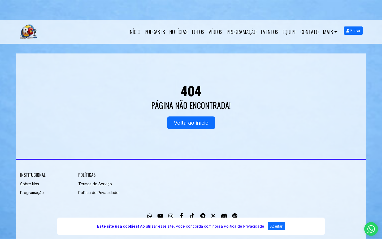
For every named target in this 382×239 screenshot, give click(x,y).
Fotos (198, 32)
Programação (242, 32)
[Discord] (224, 216)
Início (134, 32)
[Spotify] (234, 216)
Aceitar (276, 226)
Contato (310, 32)
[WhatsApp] (149, 216)
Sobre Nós (29, 184)
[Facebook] (181, 216)
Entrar (353, 30)
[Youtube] (160, 216)
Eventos (269, 32)
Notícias (178, 32)
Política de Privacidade (98, 192)
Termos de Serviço (95, 184)
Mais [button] (328, 32)
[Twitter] (213, 216)
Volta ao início (191, 123)
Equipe (289, 32)
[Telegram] (202, 216)
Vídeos (215, 32)
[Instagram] (170, 216)
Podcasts (155, 32)
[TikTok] (192, 216)
